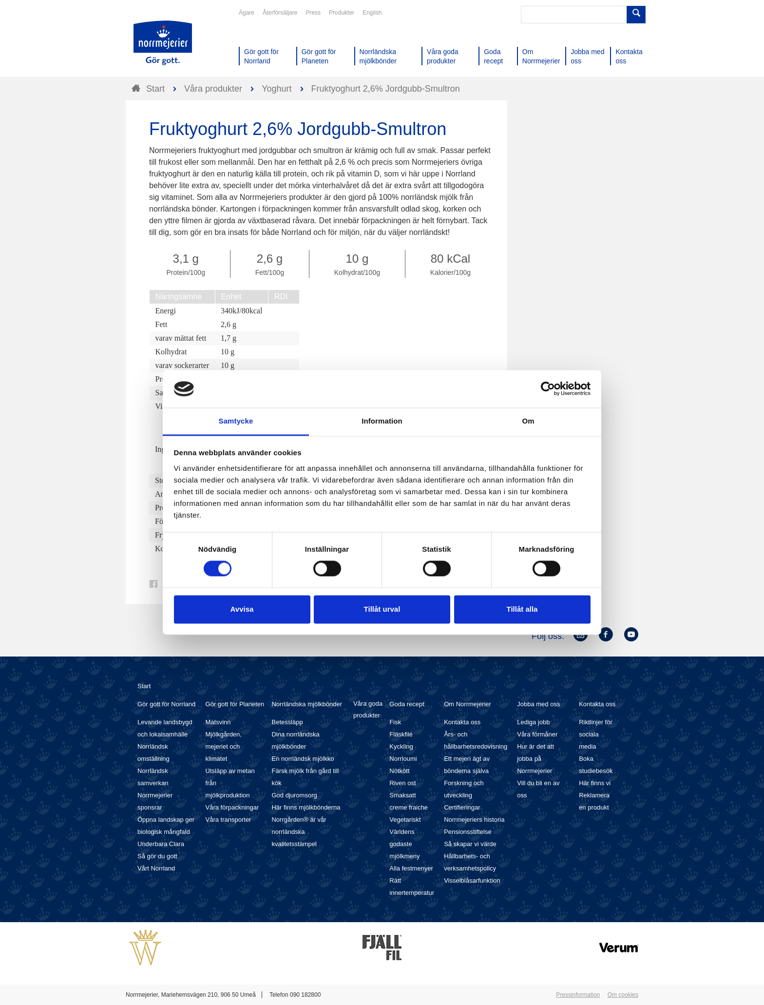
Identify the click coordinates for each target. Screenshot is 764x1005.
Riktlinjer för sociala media (595, 734)
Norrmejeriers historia (474, 819)
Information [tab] (382, 421)
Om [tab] (528, 421)
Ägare (246, 12)
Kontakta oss (462, 722)
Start (144, 686)
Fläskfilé (401, 734)
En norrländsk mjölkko (302, 758)
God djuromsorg (294, 795)
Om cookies (623, 994)
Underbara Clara (160, 844)
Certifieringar (462, 807)
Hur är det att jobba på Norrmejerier (535, 758)
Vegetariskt (404, 819)
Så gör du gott (157, 856)
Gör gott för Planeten (235, 704)
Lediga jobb (533, 722)
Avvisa (242, 609)
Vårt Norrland (156, 868)
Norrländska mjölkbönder (306, 704)
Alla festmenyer (411, 868)
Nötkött (399, 770)
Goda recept (406, 704)
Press (313, 12)
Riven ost (402, 783)
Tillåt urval (382, 609)
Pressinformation (578, 994)
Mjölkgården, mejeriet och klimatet (224, 746)
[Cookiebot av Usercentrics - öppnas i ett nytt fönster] (548, 389)
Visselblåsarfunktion (472, 880)
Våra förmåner (537, 734)
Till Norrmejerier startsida (163, 42)
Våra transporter (228, 819)
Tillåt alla (522, 609)
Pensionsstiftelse (468, 831)
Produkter (341, 12)
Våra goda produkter (367, 709)
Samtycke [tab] (236, 421)
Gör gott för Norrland (166, 704)
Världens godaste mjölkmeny (404, 844)
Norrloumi (403, 758)
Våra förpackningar (232, 807)
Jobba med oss (538, 704)
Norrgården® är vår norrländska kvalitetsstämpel (298, 832)
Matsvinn (218, 722)
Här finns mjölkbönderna (305, 807)
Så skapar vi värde (470, 844)
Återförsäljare (280, 12)
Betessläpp (287, 722)
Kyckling (401, 746)
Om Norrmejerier (467, 704)
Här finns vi (595, 783)
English (372, 12)
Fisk (395, 722)
